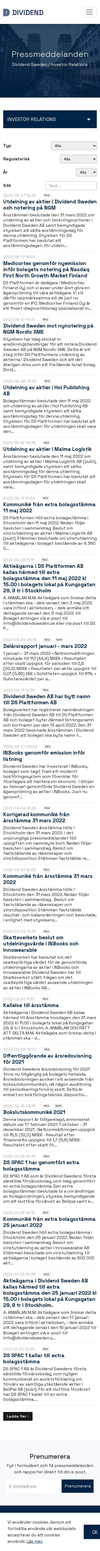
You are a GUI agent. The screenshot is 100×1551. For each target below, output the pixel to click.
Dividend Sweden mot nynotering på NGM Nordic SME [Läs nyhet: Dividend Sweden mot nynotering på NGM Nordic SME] (48, 328)
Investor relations (31, 119)
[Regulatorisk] (78, 159)
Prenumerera (78, 1486)
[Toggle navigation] (89, 12)
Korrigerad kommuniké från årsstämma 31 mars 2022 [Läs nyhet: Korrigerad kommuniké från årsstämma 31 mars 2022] (36, 817)
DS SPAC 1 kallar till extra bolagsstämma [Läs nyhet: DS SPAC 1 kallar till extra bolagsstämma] (34, 1358)
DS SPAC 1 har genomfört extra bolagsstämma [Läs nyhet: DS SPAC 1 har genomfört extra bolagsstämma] (41, 1165)
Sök (7, 185)
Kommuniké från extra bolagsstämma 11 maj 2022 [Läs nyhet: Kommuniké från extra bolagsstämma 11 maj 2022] (49, 507)
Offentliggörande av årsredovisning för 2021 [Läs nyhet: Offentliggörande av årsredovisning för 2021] (47, 1059)
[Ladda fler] (18, 1416)
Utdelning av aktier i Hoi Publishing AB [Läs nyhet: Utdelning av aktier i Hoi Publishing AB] (46, 390)
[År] (86, 172)
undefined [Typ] (74, 145)
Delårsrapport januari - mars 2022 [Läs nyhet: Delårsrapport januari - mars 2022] (45, 646)
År (5, 172)
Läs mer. (35, 1541)
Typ (7, 145)
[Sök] (71, 185)
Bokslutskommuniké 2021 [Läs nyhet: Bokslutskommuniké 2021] (34, 1112)
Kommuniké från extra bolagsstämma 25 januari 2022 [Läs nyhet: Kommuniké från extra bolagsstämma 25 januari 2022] (49, 1222)
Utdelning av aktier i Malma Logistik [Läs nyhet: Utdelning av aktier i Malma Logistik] (47, 449)
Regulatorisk (16, 159)
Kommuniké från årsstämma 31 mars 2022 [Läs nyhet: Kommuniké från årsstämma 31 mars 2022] (48, 879)
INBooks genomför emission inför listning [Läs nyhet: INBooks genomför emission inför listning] (44, 755)
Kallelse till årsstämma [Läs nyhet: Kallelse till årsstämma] (31, 1005)
